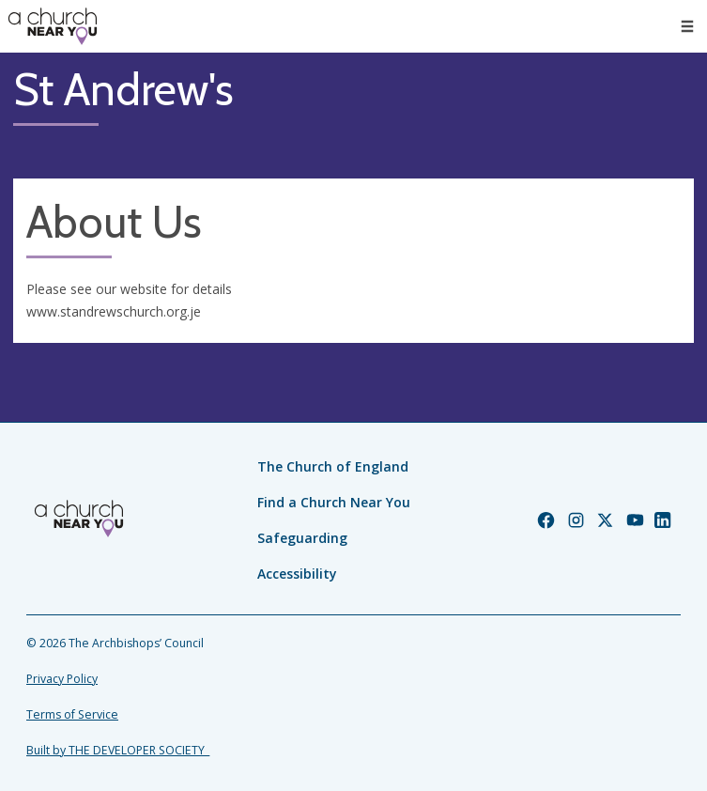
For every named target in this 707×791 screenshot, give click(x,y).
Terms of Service (72, 714)
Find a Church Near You (333, 502)
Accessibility (297, 573)
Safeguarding (302, 538)
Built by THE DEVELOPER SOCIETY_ (117, 750)
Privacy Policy (62, 679)
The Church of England (332, 466)
